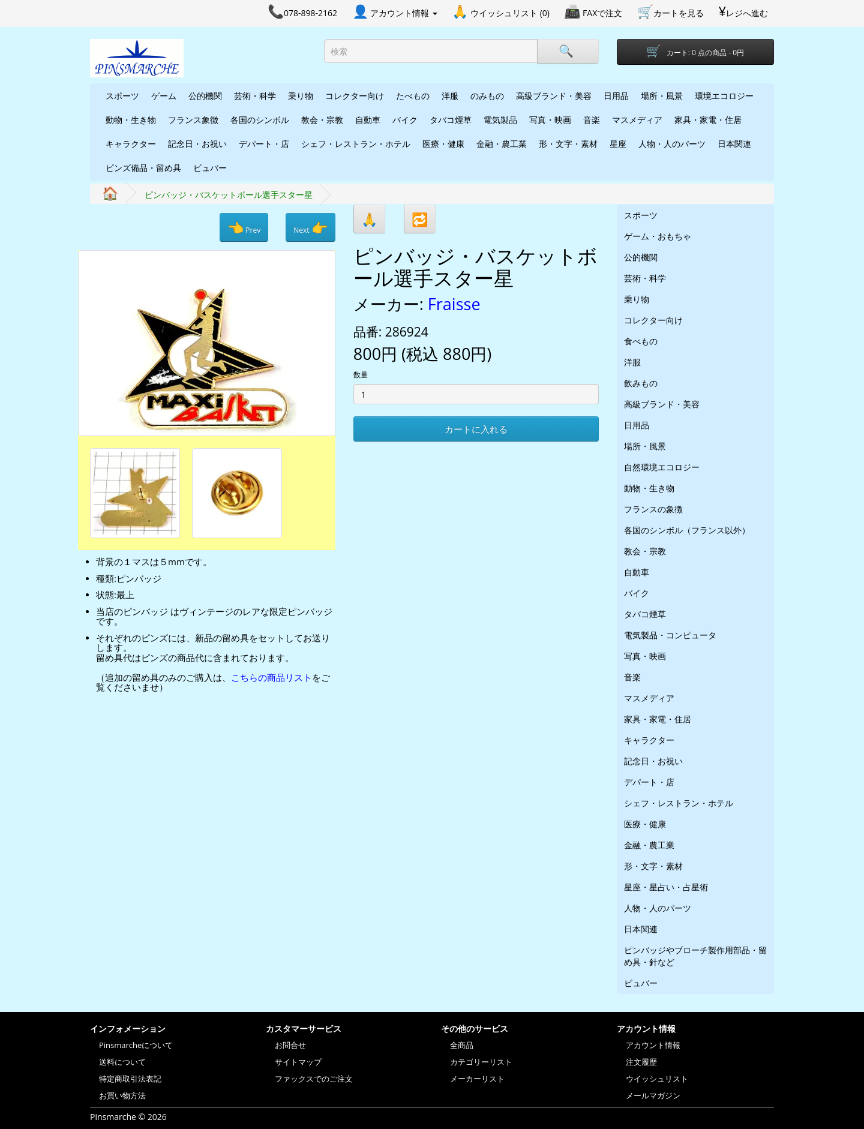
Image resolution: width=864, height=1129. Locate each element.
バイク (405, 119)
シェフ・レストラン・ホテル (355, 143)
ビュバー (210, 167)
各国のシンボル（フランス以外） (687, 530)
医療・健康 (443, 143)
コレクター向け (354, 95)
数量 (360, 375)
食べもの (641, 341)
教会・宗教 (322, 119)
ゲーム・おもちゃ (657, 236)
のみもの (487, 95)
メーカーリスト (477, 1078)
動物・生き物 (131, 119)
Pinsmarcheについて (136, 1045)
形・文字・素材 (568, 143)
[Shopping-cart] (696, 52)
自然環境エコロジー (662, 467)
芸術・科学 (255, 95)
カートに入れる (476, 429)
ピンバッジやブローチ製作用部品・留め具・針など (695, 956)
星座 (618, 143)
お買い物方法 (122, 1095)
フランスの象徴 (653, 509)
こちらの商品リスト (271, 677)
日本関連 (734, 143)
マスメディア (637, 119)
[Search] (567, 51)
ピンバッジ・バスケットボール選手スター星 (229, 194)
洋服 (450, 95)
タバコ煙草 (451, 119)
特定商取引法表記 (130, 1078)
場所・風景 (662, 95)
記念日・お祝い (197, 143)
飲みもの (641, 383)
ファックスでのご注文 (314, 1078)
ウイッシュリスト (657, 1078)
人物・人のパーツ (672, 143)
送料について (122, 1061)
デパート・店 (264, 143)
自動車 (367, 119)
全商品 (461, 1045)
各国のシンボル (259, 119)
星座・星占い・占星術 (666, 887)
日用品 (616, 95)
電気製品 (500, 119)
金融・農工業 (501, 143)
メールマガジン (653, 1095)
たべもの (413, 95)
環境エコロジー (724, 95)
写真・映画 (550, 119)
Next (310, 227)
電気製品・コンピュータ (670, 635)
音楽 (591, 119)
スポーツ (122, 95)
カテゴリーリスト (481, 1061)
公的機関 (205, 95)
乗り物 (300, 95)
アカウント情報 (653, 1045)
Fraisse (454, 304)
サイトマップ (298, 1061)
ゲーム (163, 95)
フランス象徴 (193, 119)
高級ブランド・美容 (554, 95)
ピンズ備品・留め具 (143, 167)
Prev (243, 227)
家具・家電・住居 (708, 119)
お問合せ (290, 1045)
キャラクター (131, 143)
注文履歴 (641, 1061)
